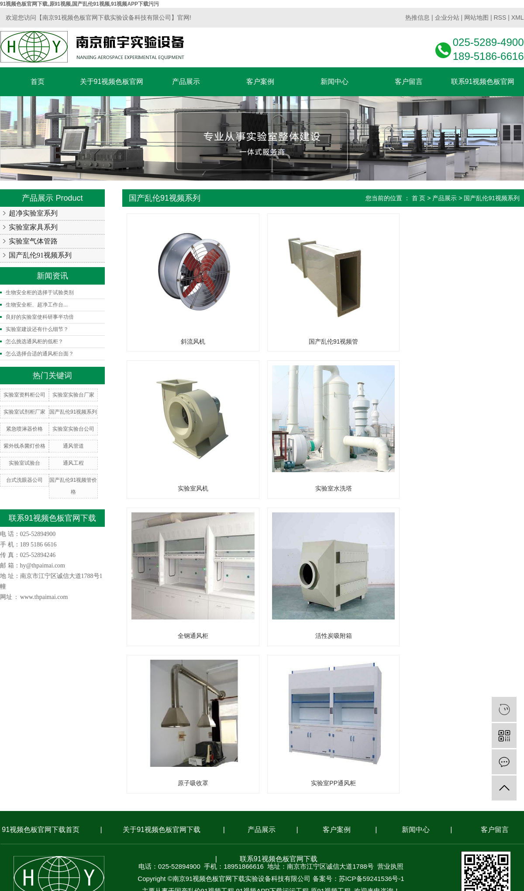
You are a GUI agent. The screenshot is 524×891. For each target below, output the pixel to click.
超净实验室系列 (33, 213)
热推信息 (417, 17)
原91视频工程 (330, 743)
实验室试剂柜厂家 (24, 412)
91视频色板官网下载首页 (40, 682)
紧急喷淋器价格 (24, 429)
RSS (499, 17)
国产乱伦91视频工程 (204, 743)
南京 (221, 768)
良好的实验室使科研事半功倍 (40, 317)
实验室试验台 (24, 463)
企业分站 (447, 17)
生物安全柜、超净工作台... (37, 305)
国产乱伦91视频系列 (40, 255)
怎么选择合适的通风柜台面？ (40, 354)
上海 (325, 768)
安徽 (355, 768)
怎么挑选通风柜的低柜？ (34, 341)
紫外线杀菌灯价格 (24, 446)
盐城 (310, 768)
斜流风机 (188, 341)
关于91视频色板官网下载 (161, 682)
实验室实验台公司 (73, 429)
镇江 (265, 768)
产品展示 (444, 198)
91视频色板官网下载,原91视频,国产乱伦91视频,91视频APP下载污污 (79, 4)
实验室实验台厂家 (73, 395)
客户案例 (337, 682)
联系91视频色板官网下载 (278, 711)
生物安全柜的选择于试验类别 (40, 292)
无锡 (235, 768)
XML (517, 17)
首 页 (419, 198)
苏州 (280, 768)
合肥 (340, 768)
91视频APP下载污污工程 (272, 743)
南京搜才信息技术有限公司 (288, 755)
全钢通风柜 (319, 488)
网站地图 (476, 17)
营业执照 (390, 719)
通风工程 (73, 463)
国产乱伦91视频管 (320, 341)
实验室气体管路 (33, 241)
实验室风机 (450, 341)
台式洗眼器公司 (24, 480)
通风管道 (73, 446)
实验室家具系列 (33, 227)
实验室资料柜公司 (24, 395)
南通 (295, 768)
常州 (251, 768)
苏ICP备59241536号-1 (371, 731)
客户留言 (495, 682)
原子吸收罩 (188, 635)
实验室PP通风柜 (319, 635)
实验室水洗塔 (188, 488)
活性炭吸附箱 (450, 488)
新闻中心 (416, 682)
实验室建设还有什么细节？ (37, 329)
